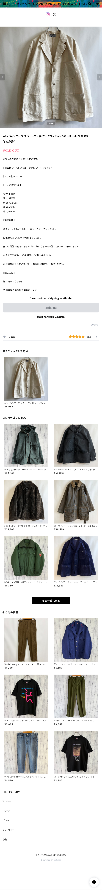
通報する (95, 325)
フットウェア (8, 830)
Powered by (51, 860)
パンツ (6, 820)
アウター (7, 801)
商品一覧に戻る (51, 600)
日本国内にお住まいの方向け (51, 317)
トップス (7, 811)
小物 (5, 839)
